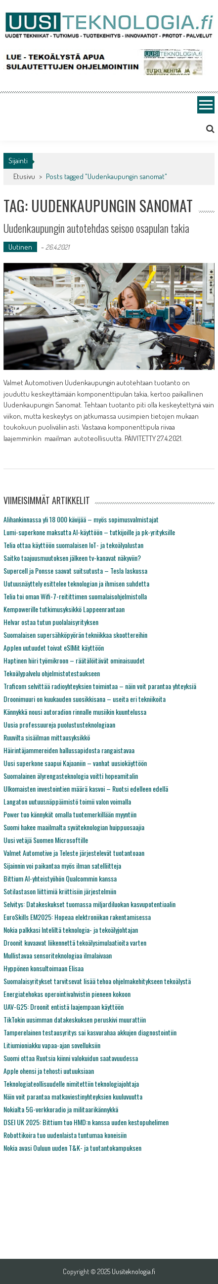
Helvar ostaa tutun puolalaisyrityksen (50, 622)
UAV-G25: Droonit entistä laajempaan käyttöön (63, 1006)
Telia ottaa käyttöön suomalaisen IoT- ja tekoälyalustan (73, 545)
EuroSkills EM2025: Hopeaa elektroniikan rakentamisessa (77, 917)
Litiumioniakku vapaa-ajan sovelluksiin (51, 1045)
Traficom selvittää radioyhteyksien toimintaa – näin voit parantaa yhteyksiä (99, 686)
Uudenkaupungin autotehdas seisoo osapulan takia (96, 228)
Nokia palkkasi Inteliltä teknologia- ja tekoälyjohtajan (70, 929)
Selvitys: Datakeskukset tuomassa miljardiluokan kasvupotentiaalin (89, 904)
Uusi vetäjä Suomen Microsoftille (45, 840)
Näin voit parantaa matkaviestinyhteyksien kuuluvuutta (72, 1096)
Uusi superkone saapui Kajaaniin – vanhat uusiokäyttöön (75, 763)
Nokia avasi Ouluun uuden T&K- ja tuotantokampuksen (72, 1147)
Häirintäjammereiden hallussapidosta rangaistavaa (68, 750)
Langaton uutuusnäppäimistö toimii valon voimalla (67, 801)
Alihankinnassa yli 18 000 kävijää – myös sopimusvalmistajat (81, 519)
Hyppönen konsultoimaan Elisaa (43, 968)
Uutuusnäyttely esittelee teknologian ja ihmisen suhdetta (76, 583)
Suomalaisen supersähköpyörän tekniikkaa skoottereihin (75, 634)
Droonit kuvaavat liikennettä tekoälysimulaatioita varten (74, 942)
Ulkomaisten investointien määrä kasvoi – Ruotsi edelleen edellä (85, 788)
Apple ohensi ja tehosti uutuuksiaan (48, 1070)
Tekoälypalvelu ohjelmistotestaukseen (51, 673)
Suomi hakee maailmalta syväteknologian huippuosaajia (73, 827)
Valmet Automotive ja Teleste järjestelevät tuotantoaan (73, 852)
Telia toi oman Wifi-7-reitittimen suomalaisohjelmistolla (75, 596)
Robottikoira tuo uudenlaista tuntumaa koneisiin (65, 1135)
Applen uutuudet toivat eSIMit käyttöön (53, 647)
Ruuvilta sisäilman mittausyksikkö (46, 737)
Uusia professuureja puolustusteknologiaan (59, 724)
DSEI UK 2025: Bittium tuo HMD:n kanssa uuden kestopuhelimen (86, 1122)
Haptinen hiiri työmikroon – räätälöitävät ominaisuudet (74, 660)
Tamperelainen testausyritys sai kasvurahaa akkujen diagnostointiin (89, 1032)
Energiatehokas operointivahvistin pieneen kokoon (67, 994)
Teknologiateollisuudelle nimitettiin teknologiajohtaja (71, 1083)
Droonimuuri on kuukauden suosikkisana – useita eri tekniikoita (84, 699)
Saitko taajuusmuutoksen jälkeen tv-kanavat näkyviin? (72, 557)
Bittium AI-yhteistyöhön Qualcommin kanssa (60, 878)
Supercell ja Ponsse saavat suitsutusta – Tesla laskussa (75, 570)
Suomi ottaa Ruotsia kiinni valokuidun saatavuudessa (70, 1058)
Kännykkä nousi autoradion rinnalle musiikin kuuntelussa (74, 711)
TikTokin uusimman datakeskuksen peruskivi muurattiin (74, 1019)
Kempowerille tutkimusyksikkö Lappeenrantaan (64, 609)
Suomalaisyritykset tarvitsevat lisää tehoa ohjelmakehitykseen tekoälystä (97, 981)
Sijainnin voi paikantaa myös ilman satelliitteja (62, 865)
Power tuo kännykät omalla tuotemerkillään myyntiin (69, 814)
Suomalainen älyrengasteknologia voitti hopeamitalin (70, 775)
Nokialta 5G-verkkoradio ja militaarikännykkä (60, 1109)
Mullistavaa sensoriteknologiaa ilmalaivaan (57, 955)
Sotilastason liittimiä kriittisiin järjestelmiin (59, 891)
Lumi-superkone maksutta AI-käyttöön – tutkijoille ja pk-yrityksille (89, 532)
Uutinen (20, 247)
